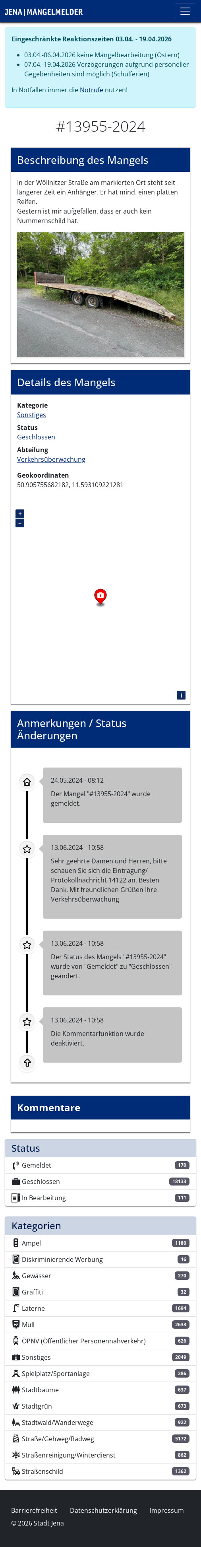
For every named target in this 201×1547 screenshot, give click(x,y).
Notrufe (91, 90)
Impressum (167, 1510)
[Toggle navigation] (185, 11)
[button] (100, 294)
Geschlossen (36, 437)
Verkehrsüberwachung (51, 459)
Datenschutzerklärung (103, 1510)
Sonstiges (31, 414)
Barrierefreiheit (34, 1510)
